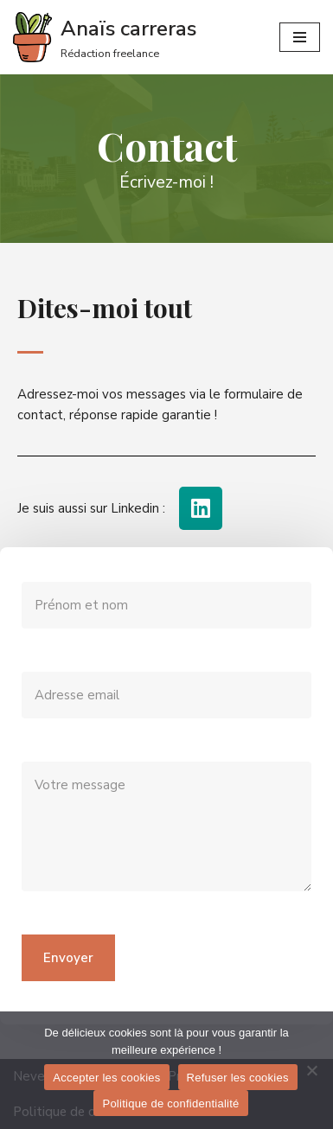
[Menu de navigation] (299, 37)
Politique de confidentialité (170, 1103)
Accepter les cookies (106, 1077)
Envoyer (68, 957)
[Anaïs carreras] (104, 37)
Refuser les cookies (238, 1077)
